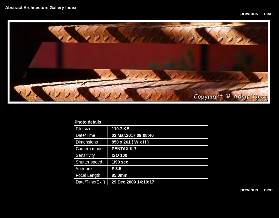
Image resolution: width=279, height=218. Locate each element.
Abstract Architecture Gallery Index (40, 7)
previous (249, 13)
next (268, 13)
